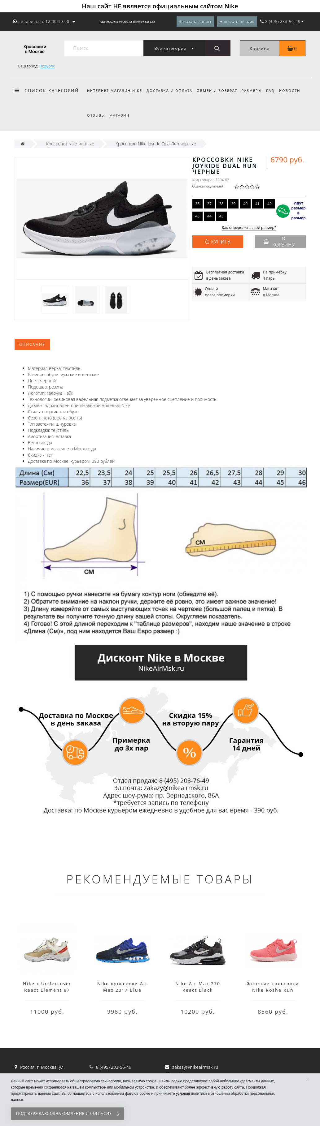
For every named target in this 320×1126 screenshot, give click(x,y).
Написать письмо (237, 21)
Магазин (120, 115)
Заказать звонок (195, 21)
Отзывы (96, 115)
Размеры (254, 90)
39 (233, 203)
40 (245, 203)
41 (257, 203)
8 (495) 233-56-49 (113, 1067)
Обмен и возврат (219, 90)
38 (221, 203)
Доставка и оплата (170, 90)
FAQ (274, 90)
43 (197, 216)
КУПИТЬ (220, 242)
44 (209, 216)
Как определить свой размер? (249, 228)
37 (209, 203)
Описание (32, 344)
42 (269, 203)
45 (221, 216)
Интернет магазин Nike (114, 90)
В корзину (279, 241)
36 (197, 203)
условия (183, 1093)
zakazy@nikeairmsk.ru (195, 1067)
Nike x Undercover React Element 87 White (47, 990)
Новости (294, 90)
